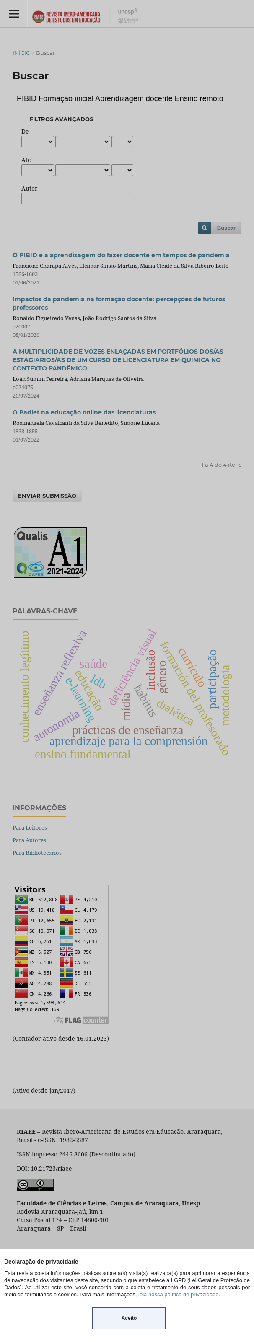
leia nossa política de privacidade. (179, 1294)
